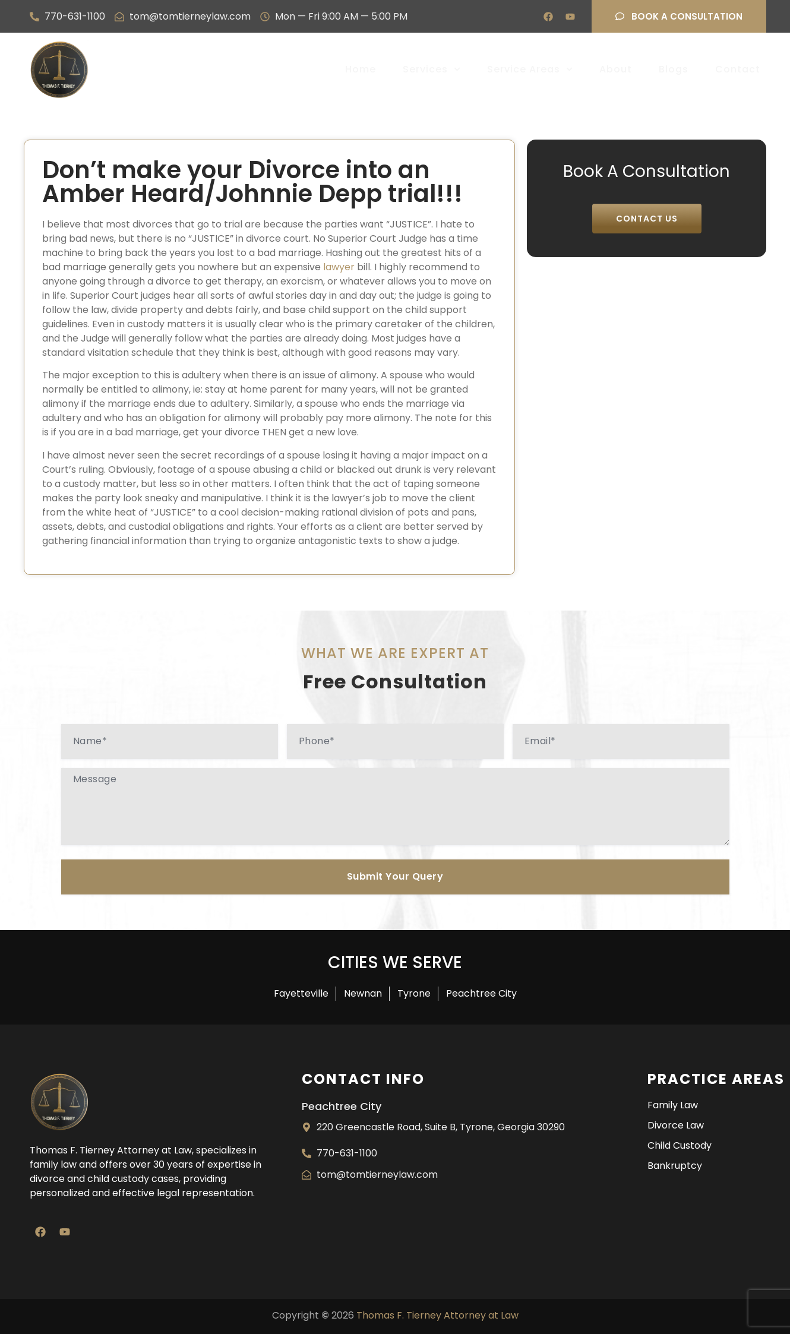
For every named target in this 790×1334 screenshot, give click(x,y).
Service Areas (530, 69)
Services (431, 69)
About (615, 69)
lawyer (339, 267)
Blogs (673, 69)
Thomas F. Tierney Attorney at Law (437, 1315)
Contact (737, 69)
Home (360, 69)
